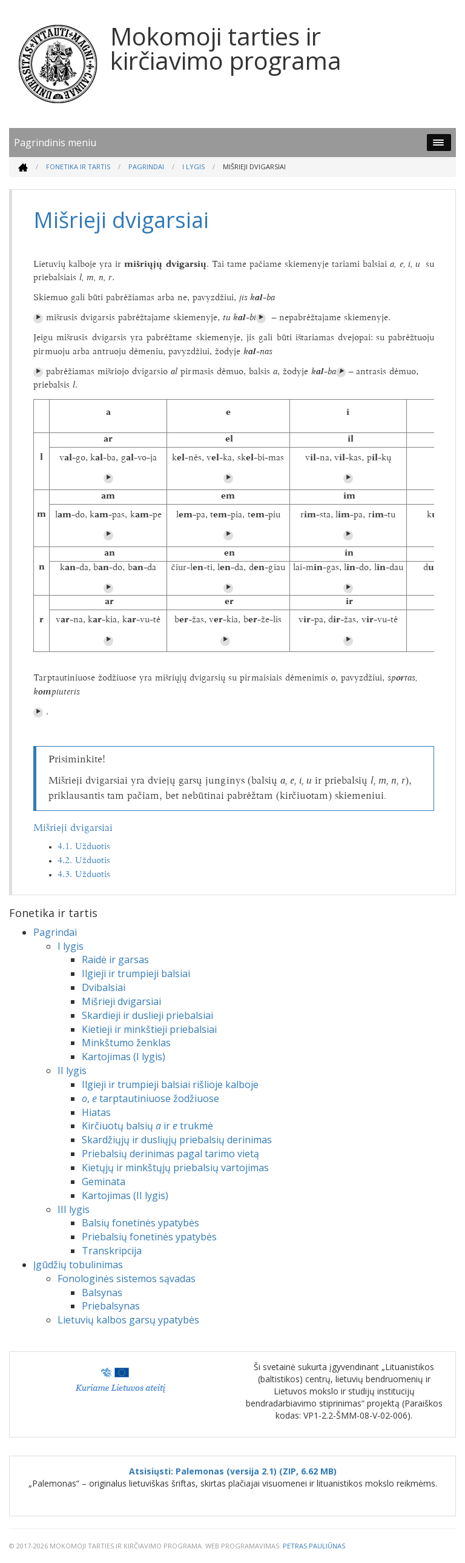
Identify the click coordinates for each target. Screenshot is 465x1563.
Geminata (103, 1181)
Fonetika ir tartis (78, 166)
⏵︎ (38, 318)
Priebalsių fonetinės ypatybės (149, 1236)
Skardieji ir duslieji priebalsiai (147, 1015)
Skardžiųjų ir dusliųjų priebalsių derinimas (177, 1139)
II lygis (72, 1070)
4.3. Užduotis (84, 874)
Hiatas (96, 1112)
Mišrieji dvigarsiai (73, 828)
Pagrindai (146, 166)
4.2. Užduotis (84, 861)
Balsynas (102, 1292)
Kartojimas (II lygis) (125, 1195)
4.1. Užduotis (84, 847)
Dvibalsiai (103, 987)
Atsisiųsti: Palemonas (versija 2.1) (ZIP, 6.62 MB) (233, 1471)
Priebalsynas (111, 1306)
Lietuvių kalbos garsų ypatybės (128, 1319)
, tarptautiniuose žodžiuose (150, 1098)
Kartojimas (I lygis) (123, 1056)
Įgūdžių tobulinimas (78, 1264)
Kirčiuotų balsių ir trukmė (147, 1125)
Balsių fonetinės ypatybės (140, 1222)
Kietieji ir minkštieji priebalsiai (149, 1029)
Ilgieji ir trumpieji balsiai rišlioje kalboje (170, 1084)
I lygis (193, 166)
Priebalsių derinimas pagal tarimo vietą (170, 1153)
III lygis (74, 1209)
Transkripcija (112, 1250)
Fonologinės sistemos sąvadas (127, 1278)
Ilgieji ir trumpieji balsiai (136, 973)
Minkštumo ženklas (126, 1042)
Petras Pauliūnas (314, 1545)
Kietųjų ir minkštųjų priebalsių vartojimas (175, 1167)
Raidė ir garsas (115, 959)
